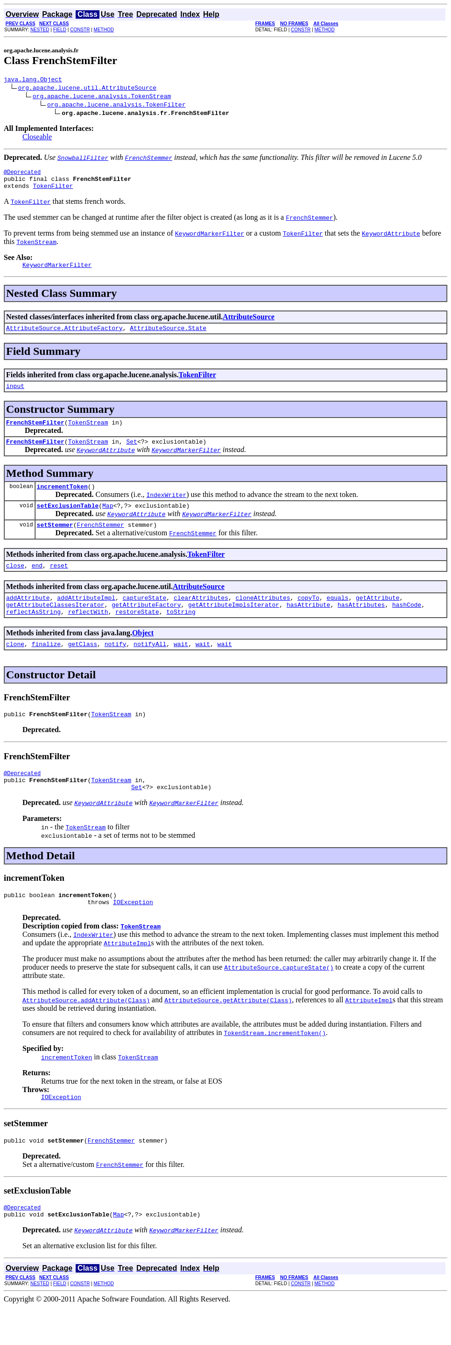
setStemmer (55, 541)
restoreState (137, 634)
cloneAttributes (262, 617)
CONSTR (80, 29)
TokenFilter (53, 191)
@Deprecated (22, 175)
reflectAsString (33, 634)
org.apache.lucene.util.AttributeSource (87, 89)
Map (107, 521)
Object (143, 655)
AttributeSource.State (168, 336)
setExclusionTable (68, 521)
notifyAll (150, 667)
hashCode (406, 625)
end (37, 583)
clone (15, 667)
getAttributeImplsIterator (233, 625)
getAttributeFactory (146, 625)
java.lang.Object (33, 80)
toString (180, 634)
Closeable (37, 138)
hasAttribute (309, 625)
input (15, 395)
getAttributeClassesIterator (55, 625)
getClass (82, 667)
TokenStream (88, 433)
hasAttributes (361, 625)
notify (116, 667)
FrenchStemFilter (35, 433)
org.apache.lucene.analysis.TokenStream (102, 97)
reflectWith (88, 634)
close (15, 583)
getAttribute (378, 617)
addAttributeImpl (86, 617)
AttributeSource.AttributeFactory (64, 336)
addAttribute (28, 617)
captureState (145, 617)
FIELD (59, 29)
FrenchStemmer (100, 541)
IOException (133, 934)
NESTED (39, 29)
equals (338, 617)
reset (59, 583)
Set (131, 454)
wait (181, 667)
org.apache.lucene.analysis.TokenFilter (116, 105)
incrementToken (62, 500)
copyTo (308, 617)
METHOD (104, 29)
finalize (46, 667)
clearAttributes (201, 617)
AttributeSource (249, 324)
